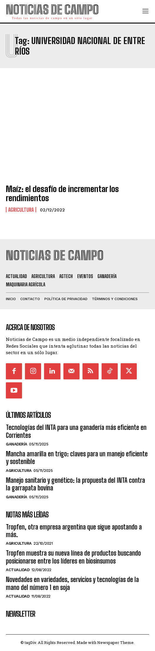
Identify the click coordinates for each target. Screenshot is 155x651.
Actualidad (17, 570)
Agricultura (21, 209)
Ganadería (16, 444)
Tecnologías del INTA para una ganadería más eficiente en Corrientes (76, 431)
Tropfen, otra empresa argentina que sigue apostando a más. (74, 531)
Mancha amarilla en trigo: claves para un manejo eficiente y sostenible (77, 457)
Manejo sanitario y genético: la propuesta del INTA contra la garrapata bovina (75, 484)
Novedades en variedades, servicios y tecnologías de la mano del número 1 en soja (72, 583)
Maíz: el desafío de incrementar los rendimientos (62, 193)
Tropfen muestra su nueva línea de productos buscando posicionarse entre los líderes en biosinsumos (73, 557)
